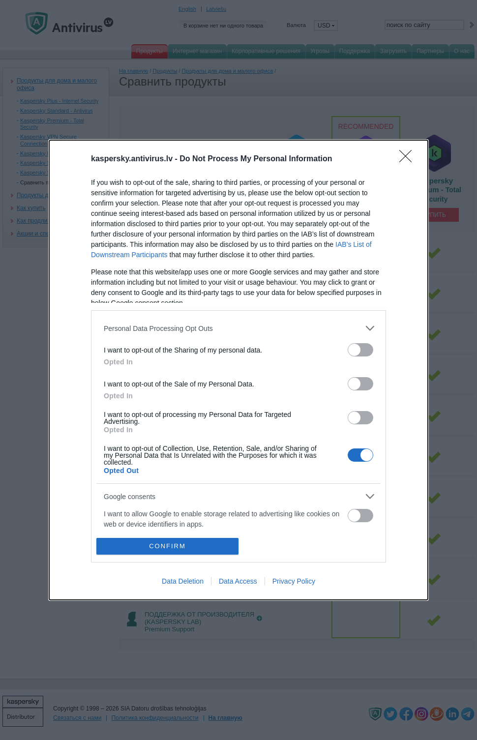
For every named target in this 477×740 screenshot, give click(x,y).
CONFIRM (167, 546)
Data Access (238, 581)
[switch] (360, 349)
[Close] (408, 159)
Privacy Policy (293, 581)
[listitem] (238, 328)
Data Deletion (183, 581)
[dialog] (238, 370)
